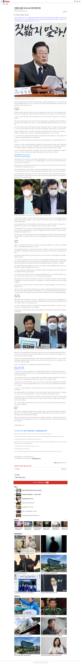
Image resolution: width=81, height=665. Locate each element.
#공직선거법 (16, 466)
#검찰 (24, 466)
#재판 (27, 466)
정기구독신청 (46, 662)
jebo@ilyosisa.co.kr (36, 458)
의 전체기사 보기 (59, 462)
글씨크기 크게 (66, 11)
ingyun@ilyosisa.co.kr (19, 425)
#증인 (30, 466)
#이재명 (21, 466)
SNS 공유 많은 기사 (18, 533)
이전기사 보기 (17, 469)
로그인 (34, 662)
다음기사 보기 (63, 469)
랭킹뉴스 (16, 486)
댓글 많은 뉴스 (17, 596)
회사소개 (41, 662)
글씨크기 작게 (63, 11)
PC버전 (38, 662)
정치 (4, 4)
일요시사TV (16, 519)
